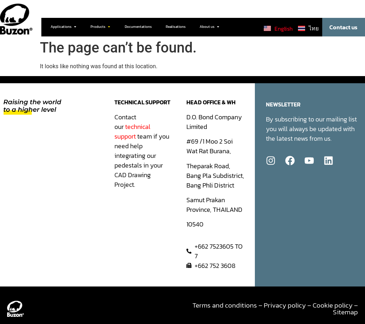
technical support (132, 131)
